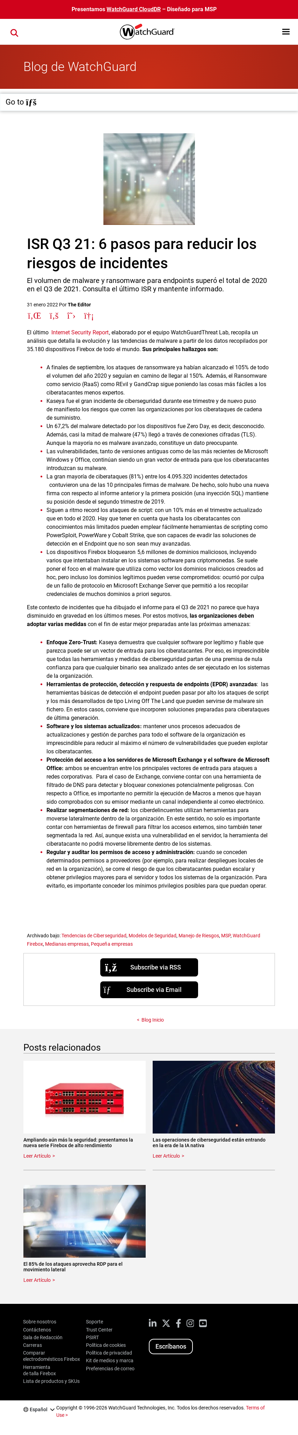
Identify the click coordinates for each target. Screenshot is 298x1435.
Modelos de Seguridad (152, 935)
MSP (226, 935)
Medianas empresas (67, 944)
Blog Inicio (152, 1020)
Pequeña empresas (111, 944)
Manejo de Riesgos (199, 935)
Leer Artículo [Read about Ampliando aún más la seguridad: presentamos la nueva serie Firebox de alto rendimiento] (37, 1156)
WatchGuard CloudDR (133, 9)
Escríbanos (170, 1346)
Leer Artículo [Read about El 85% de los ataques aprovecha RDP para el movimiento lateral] (37, 1280)
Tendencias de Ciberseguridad (93, 935)
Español (39, 1409)
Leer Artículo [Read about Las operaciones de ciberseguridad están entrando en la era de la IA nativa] (166, 1156)
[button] (286, 32)
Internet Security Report (80, 332)
